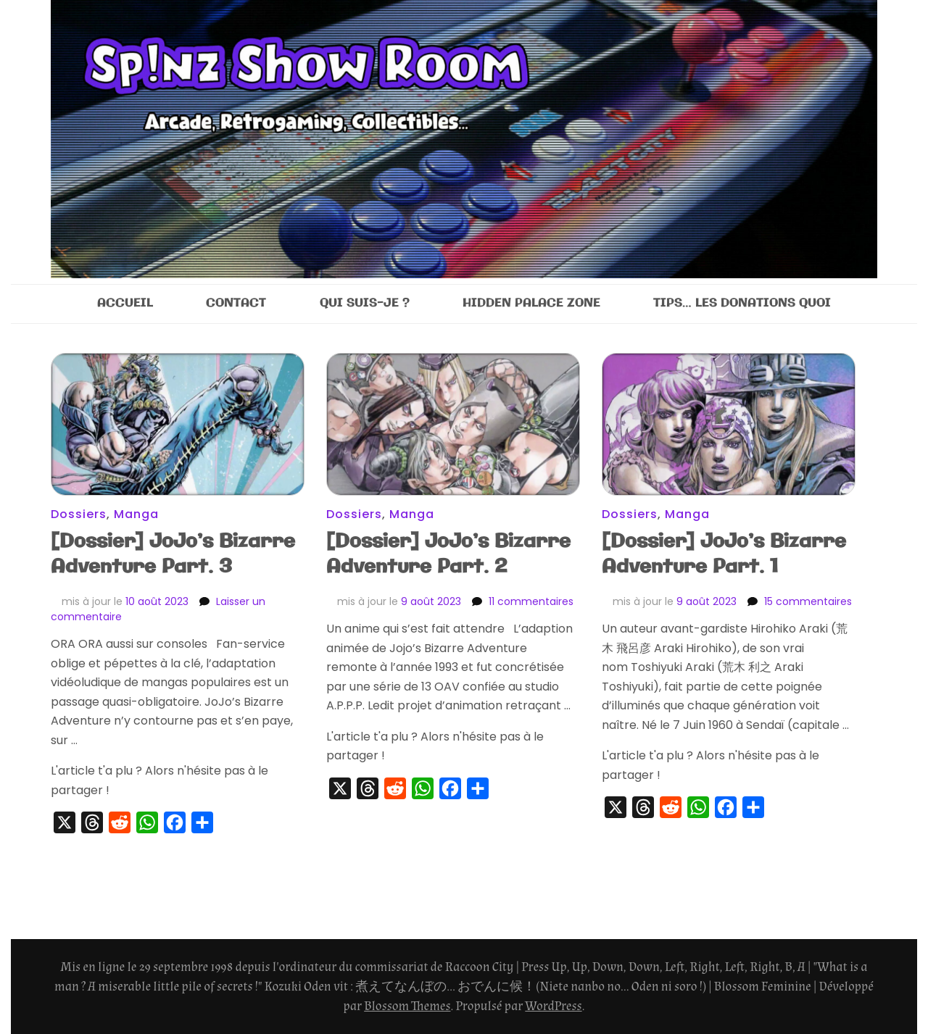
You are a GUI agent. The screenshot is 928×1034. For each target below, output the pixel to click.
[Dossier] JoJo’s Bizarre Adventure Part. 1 (724, 554)
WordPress (553, 1006)
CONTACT (236, 303)
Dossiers (79, 514)
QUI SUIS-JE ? (365, 303)
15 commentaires (808, 601)
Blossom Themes (407, 1006)
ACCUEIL (125, 303)
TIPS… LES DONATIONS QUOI (742, 303)
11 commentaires (531, 601)
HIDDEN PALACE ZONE (531, 303)
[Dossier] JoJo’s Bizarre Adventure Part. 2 (448, 554)
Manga (136, 514)
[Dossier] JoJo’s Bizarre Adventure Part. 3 (173, 554)
